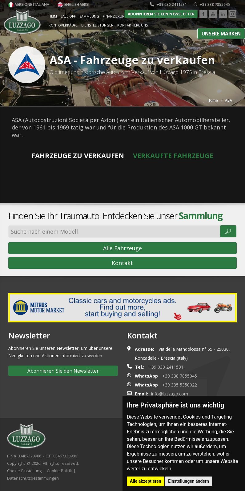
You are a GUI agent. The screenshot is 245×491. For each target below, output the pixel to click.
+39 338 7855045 (212, 4)
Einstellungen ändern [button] (188, 481)
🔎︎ (228, 231)
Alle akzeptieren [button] (145, 481)
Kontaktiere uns (132, 25)
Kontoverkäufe (63, 25)
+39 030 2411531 (168, 4)
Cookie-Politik (59, 470)
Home (212, 100)
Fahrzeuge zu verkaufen (77, 155)
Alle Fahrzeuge (122, 248)
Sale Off (68, 16)
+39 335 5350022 (179, 385)
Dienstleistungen (97, 25)
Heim (53, 16)
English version (76, 4)
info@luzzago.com (169, 394)
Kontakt (122, 263)
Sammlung (89, 16)
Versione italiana (28, 4)
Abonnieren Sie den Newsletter (161, 14)
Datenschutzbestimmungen (33, 478)
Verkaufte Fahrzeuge (173, 155)
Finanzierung (115, 16)
